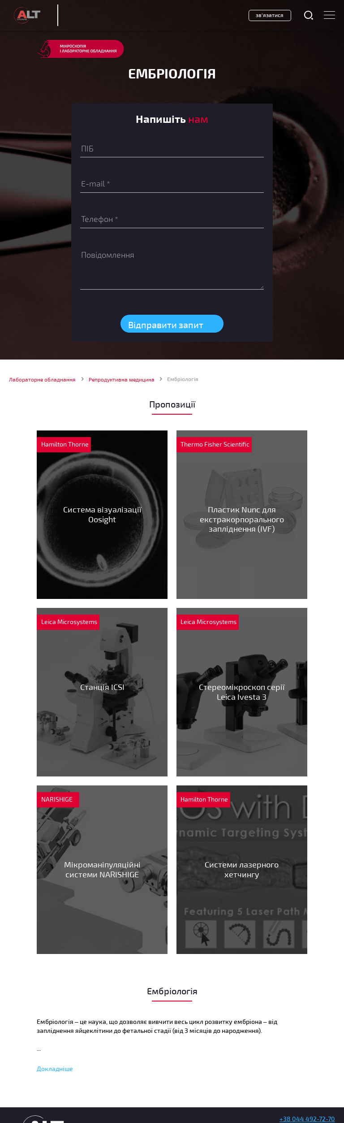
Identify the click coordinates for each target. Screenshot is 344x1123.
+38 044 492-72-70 (307, 1119)
